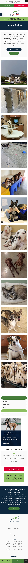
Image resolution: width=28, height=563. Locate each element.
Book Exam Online (13, 49)
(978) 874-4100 (14, 2)
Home (14, 559)
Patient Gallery (6, 411)
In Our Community (7, 414)
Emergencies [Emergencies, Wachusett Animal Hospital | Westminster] (14, 469)
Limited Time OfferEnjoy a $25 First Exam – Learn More (13, 19)
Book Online (7, 5)
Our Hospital (6, 401)
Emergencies (21, 5)
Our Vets (5, 407)
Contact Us (13, 508)
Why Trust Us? (6, 404)
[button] (14, 85)
